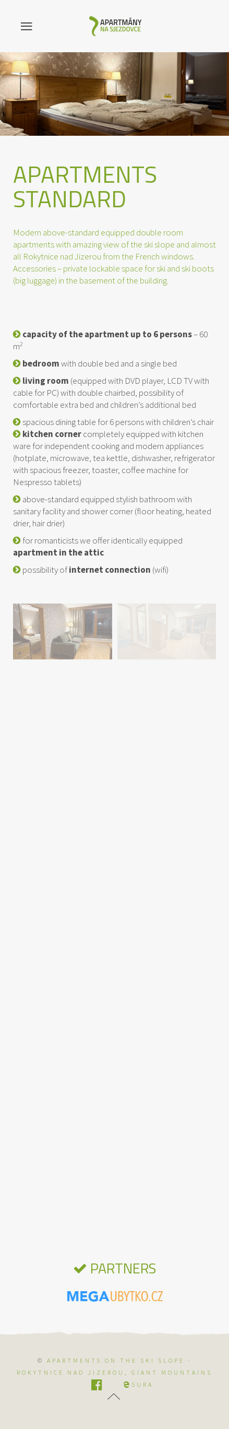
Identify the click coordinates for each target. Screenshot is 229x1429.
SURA (138, 1384)
